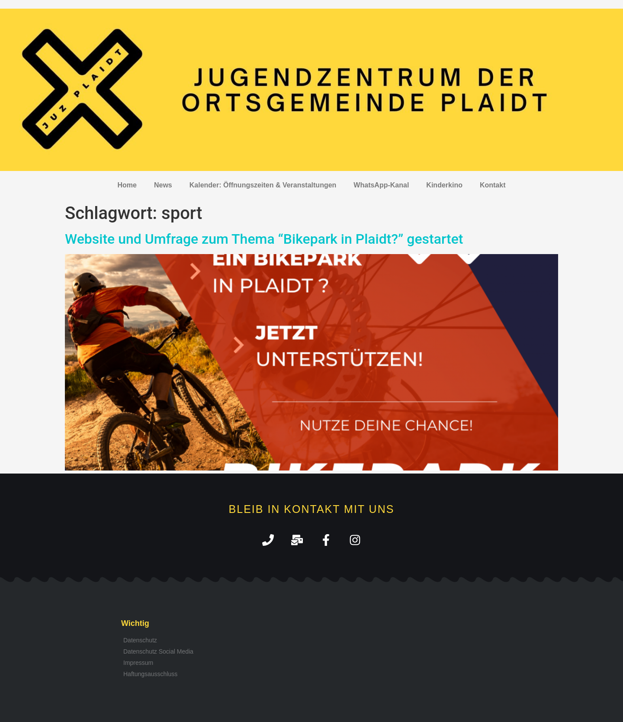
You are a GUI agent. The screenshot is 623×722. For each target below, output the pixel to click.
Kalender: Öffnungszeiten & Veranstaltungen (263, 185)
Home (127, 185)
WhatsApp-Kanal (381, 185)
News (163, 185)
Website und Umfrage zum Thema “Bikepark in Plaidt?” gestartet (264, 239)
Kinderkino (444, 185)
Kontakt (493, 185)
